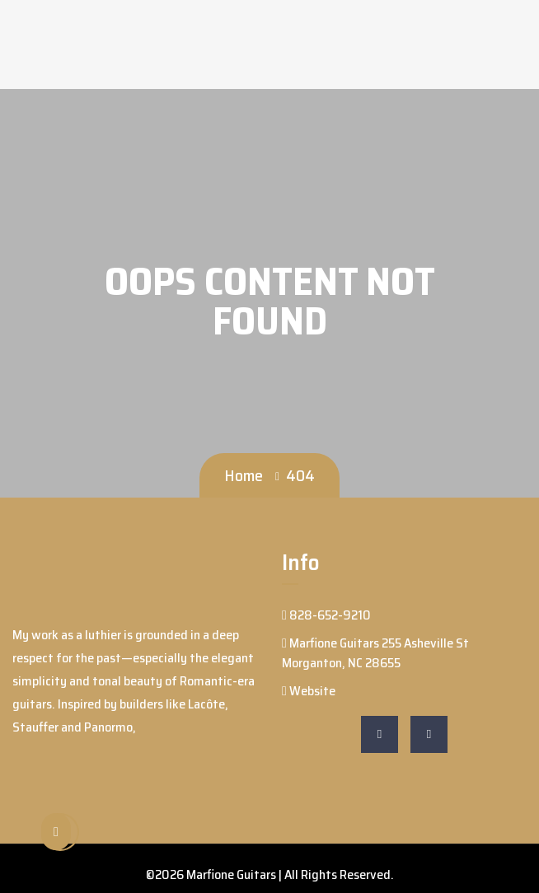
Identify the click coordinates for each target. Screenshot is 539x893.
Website (308, 690)
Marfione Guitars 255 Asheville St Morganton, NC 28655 (375, 653)
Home (243, 475)
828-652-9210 (326, 615)
